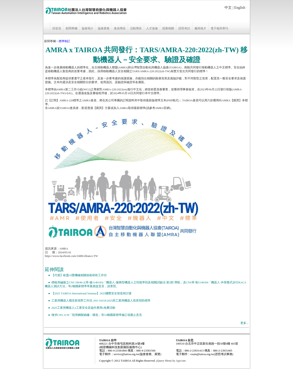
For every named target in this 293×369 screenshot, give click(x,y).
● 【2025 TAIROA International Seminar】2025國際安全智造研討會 (88, 293)
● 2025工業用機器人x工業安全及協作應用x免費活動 (80, 307)
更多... (244, 323)
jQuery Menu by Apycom (171, 360)
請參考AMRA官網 (157, 108)
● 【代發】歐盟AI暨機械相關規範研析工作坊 (76, 275)
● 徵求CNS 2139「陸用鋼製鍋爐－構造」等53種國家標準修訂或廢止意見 (93, 315)
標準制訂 (64, 41)
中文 (228, 7)
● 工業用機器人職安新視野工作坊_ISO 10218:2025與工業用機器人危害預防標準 (97, 300)
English (239, 7)
